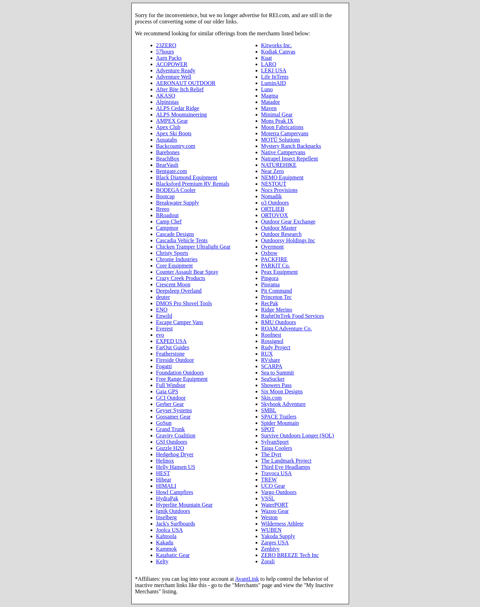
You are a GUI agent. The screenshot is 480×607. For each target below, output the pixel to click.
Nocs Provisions (279, 190)
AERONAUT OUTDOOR (186, 83)
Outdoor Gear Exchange (288, 221)
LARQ (269, 64)
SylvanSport (275, 442)
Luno (267, 89)
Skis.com (271, 398)
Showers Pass (276, 385)
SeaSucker (273, 379)
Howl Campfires (174, 492)
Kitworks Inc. (276, 45)
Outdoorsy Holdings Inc (288, 240)
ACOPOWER (172, 64)
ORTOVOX (274, 215)
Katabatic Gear (173, 555)
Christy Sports (172, 253)
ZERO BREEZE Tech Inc (290, 555)
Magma (269, 96)
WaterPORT (274, 505)
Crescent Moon (173, 284)
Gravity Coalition (175, 435)
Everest (164, 328)
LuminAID (273, 83)
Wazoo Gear (275, 511)
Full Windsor (171, 385)
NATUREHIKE (279, 165)
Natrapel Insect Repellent (289, 159)
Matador (270, 102)
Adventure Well (174, 77)
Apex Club (168, 127)
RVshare (270, 360)
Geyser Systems (174, 410)
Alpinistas (167, 102)
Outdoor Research (281, 234)
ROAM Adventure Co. (286, 328)
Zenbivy (270, 549)
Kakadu (165, 542)
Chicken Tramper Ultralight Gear (193, 247)
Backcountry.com (175, 146)
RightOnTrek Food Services (292, 316)
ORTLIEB (273, 209)
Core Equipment (174, 266)
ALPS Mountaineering (181, 114)
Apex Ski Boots (174, 133)
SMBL (269, 410)
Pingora (270, 278)
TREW (269, 480)
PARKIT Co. (275, 266)
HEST (163, 473)
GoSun (164, 423)
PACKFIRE (274, 259)
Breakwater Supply (177, 203)
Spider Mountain (280, 423)
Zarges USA (275, 542)
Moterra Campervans (285, 133)
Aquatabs (166, 140)
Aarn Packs (169, 58)
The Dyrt (271, 454)
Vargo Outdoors (279, 492)
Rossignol (272, 341)
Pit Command (276, 291)
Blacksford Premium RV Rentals (193, 184)
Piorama (270, 284)
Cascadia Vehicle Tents (182, 240)
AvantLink (247, 579)
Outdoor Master (279, 228)
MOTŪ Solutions (280, 140)
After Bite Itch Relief (180, 89)
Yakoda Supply (278, 536)
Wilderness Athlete (282, 524)
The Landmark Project (286, 461)
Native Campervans (283, 152)
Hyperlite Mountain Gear (184, 505)
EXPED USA (171, 341)
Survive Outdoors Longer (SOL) (297, 435)
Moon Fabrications (282, 127)
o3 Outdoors (275, 203)
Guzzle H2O (170, 448)
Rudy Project (276, 347)
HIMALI (166, 486)
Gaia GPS (167, 391)
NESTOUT (274, 184)
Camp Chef (169, 221)
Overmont (272, 247)
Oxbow (269, 253)
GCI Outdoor (171, 398)
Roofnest (271, 335)
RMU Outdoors (278, 322)
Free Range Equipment (182, 379)
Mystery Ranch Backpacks (291, 146)
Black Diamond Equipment (186, 177)
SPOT (268, 429)
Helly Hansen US (175, 467)
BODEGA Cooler (176, 190)
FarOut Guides (172, 347)
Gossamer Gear (173, 417)
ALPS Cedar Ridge (178, 108)
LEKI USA (273, 70)
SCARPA (272, 366)
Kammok (166, 549)
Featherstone (170, 354)
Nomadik (271, 196)
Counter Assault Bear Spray (187, 272)
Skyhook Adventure (283, 404)
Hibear (164, 480)
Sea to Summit (277, 373)
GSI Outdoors (171, 442)
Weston (269, 517)
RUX (267, 354)
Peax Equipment (279, 272)
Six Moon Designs (282, 391)
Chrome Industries (177, 259)
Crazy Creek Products (180, 278)
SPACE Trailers (279, 417)
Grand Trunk (170, 429)
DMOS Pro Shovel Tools (184, 303)
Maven (269, 108)
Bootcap (165, 196)
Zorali (268, 561)
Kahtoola (166, 536)
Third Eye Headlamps (285, 467)
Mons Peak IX (277, 121)
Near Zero (272, 171)
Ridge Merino (276, 310)
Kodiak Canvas (278, 52)
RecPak (269, 303)
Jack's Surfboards (175, 524)
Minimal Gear (277, 114)
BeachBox (168, 159)
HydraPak (167, 498)
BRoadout (167, 215)
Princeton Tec (276, 297)
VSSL (268, 498)
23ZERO (166, 45)
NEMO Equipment (282, 177)
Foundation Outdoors (180, 373)
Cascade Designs (175, 234)
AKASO (165, 96)
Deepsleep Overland (179, 291)
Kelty (162, 561)
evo (160, 335)
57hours (165, 52)
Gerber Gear (170, 404)
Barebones (168, 152)
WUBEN (271, 530)
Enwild (164, 316)
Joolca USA (169, 530)
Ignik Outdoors (173, 511)
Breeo (162, 209)
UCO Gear (273, 486)
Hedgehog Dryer (175, 454)
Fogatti (164, 366)
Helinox (165, 461)
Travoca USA (276, 473)
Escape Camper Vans (179, 322)
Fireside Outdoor (175, 360)
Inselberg (166, 517)
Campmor (167, 228)
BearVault (167, 165)
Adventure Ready (175, 70)
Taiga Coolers (276, 448)
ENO (162, 310)
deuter (163, 297)
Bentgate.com (171, 171)
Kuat (266, 58)
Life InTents (274, 77)
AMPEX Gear (172, 121)
